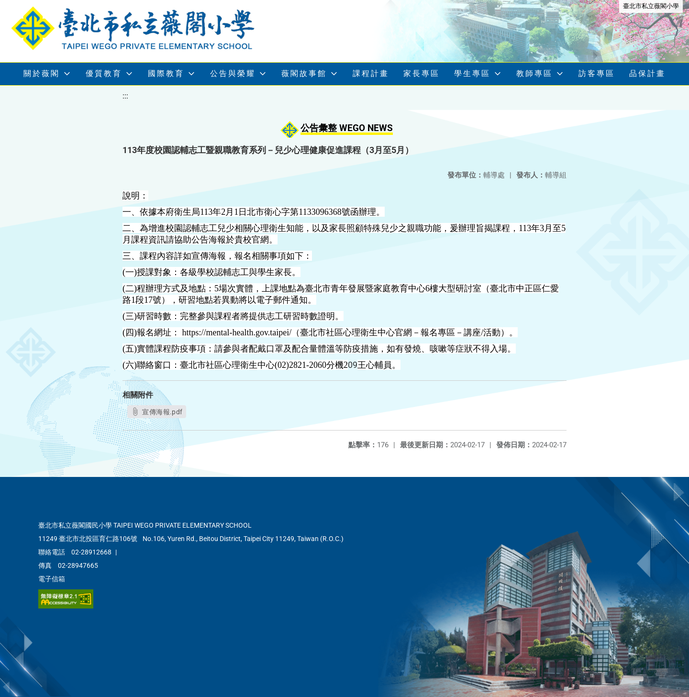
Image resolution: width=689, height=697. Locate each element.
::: (125, 95)
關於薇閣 (41, 73)
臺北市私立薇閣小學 (651, 6)
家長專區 (421, 73)
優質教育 (104, 73)
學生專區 (472, 73)
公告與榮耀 (233, 73)
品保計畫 (647, 73)
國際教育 (166, 73)
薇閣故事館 (304, 73)
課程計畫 (371, 73)
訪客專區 (596, 73)
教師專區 (534, 73)
